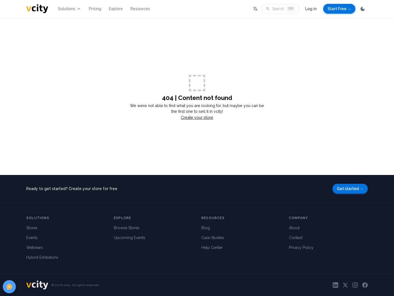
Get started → (350, 188)
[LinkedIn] (335, 285)
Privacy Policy (301, 247)
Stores (31, 228)
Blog (205, 228)
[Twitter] (345, 285)
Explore (116, 9)
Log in (311, 9)
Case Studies (212, 237)
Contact (296, 237)
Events (32, 237)
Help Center (212, 247)
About (294, 228)
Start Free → (339, 9)
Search (280, 9)
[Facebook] (365, 285)
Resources (140, 9)
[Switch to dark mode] (363, 8)
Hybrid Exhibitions (42, 257)
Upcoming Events (129, 237)
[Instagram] (355, 285)
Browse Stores (127, 228)
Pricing (95, 9)
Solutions (69, 8)
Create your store (197, 117)
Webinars (34, 247)
